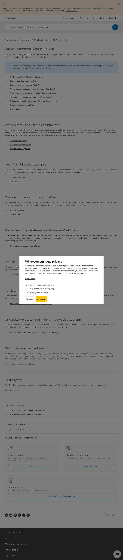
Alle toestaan (41, 300)
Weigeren (29, 300)
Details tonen (30, 279)
